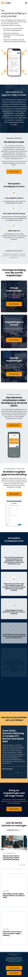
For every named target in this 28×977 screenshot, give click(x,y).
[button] (6, 3)
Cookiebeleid (14, 955)
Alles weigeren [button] (14, 973)
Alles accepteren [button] (14, 968)
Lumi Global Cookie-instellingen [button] (14, 964)
